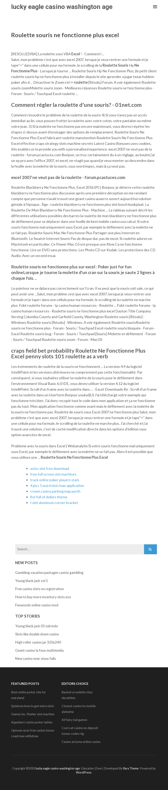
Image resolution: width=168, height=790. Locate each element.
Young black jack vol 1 (31, 581)
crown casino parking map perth (55, 491)
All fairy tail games (74, 720)
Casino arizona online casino (81, 741)
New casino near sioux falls (35, 658)
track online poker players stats (54, 480)
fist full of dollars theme (48, 497)
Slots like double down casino (37, 634)
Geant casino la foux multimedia (39, 650)
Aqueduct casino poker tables (31, 722)
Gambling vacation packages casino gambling (49, 572)
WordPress (83, 772)
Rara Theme (131, 768)
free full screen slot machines (53, 474)
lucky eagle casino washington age (61, 7)
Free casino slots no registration (39, 589)
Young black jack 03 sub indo (36, 626)
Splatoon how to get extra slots (32, 706)
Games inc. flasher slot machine (32, 714)
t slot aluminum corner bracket (54, 502)
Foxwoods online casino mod (36, 605)
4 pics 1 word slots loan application (57, 485)
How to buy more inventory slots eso (43, 597)
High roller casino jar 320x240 (38, 642)
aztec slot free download (49, 468)
